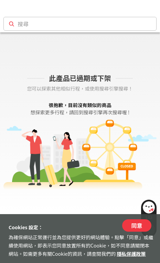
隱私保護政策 (131, 253)
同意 (136, 225)
